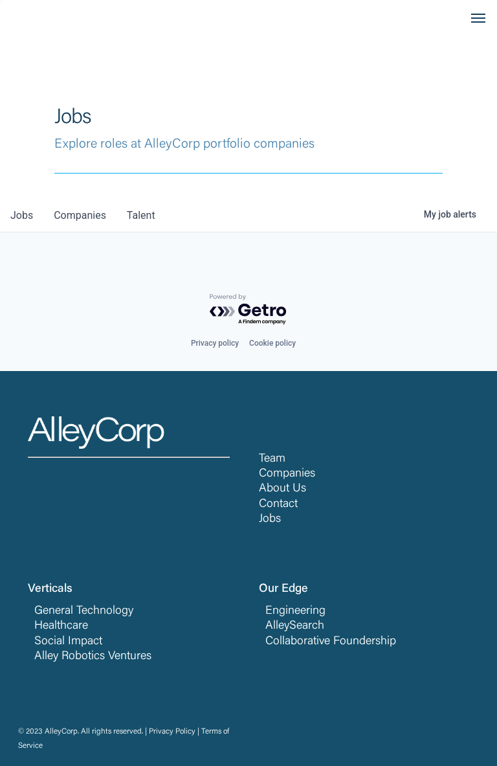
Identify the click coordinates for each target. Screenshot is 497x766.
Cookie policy (272, 343)
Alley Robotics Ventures (92, 656)
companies (80, 215)
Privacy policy (215, 343)
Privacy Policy (172, 732)
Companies (287, 474)
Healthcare (61, 626)
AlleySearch (294, 626)
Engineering (295, 611)
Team (272, 459)
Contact (278, 504)
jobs (21, 215)
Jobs (270, 519)
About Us (282, 489)
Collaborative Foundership (330, 642)
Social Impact (68, 642)
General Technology (83, 611)
